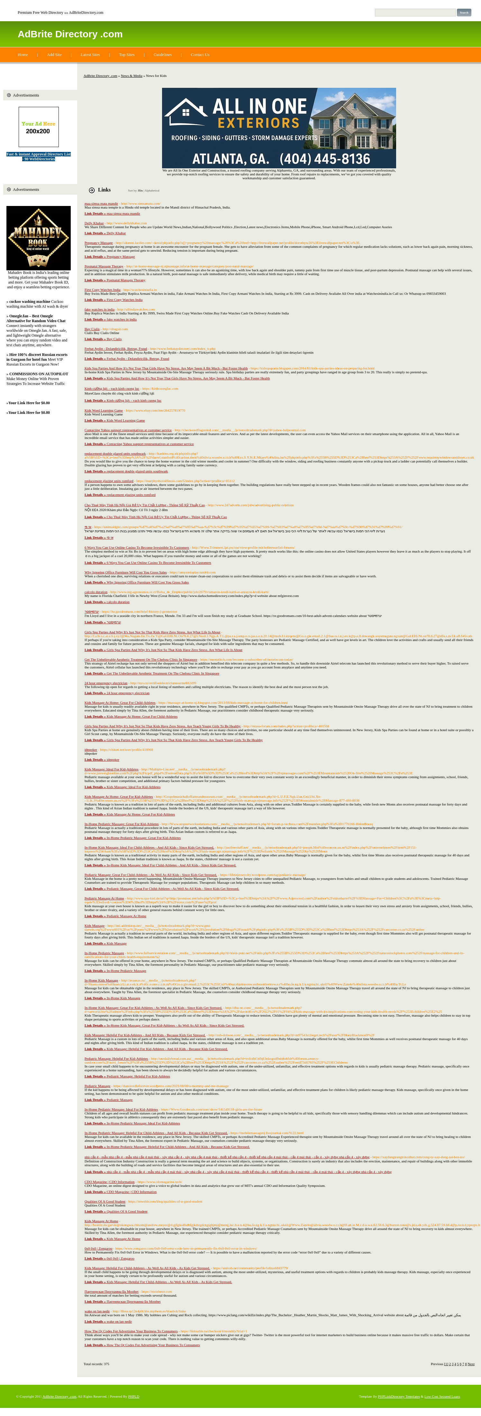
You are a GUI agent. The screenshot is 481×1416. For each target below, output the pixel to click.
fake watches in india (99, 309)
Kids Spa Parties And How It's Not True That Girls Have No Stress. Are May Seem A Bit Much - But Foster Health (166, 368)
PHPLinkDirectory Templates (399, 1396)
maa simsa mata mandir (101, 203)
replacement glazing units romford (109, 481)
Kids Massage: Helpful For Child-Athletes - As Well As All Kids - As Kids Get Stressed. (147, 1268)
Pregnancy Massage (99, 243)
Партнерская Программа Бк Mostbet (112, 1291)
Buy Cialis (92, 329)
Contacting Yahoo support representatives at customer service (128, 430)
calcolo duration (96, 592)
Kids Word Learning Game (104, 410)
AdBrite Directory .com (70, 34)
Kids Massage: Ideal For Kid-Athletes (111, 769)
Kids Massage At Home (101, 1221)
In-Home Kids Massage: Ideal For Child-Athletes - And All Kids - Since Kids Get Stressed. (149, 847)
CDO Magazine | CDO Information (110, 1182)
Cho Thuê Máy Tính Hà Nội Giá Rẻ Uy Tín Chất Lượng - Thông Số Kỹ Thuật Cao (145, 505)
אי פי (88, 527)
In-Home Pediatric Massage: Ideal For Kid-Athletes (121, 1109)
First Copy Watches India (103, 290)
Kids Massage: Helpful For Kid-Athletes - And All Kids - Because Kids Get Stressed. (145, 1035)
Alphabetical (152, 190)
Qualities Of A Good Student (105, 1201)
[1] (446, 1364)
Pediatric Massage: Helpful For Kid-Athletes (116, 1058)
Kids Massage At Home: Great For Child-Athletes (120, 702)
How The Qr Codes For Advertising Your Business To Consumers (131, 1331)
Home (23, 54)
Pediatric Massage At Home (104, 898)
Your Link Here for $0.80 (29, 403)
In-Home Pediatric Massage (104, 953)
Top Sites (127, 54)
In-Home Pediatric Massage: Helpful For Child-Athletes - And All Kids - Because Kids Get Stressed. (156, 1133)
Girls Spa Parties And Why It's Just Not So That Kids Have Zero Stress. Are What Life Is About (152, 632)
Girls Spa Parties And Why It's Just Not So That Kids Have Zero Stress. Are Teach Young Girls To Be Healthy (162, 726)
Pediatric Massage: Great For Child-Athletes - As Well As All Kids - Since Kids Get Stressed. (151, 875)
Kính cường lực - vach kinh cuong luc (112, 388)
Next (471, 1364)
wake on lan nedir (97, 1311)
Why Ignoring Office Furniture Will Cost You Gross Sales (126, 572)
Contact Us (200, 54)
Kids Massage (94, 925)
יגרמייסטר (92, 611)
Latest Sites (90, 54)
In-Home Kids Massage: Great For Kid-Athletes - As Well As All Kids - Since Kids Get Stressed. (153, 1008)
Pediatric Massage (97, 1086)
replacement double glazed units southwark (115, 453)
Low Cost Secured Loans (442, 1396)
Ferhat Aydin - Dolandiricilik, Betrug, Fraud (116, 348)
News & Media (131, 76)
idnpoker (91, 749)
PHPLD (133, 1396)
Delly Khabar (94, 223)
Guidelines (163, 54)
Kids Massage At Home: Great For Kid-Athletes (119, 796)
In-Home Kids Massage (101, 980)
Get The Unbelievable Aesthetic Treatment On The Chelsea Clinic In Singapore (141, 659)
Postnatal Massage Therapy (104, 266)
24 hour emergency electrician (106, 683)
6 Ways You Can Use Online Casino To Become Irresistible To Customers (137, 547)
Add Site (54, 54)
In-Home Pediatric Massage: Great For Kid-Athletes (122, 824)
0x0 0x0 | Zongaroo (98, 1248)
